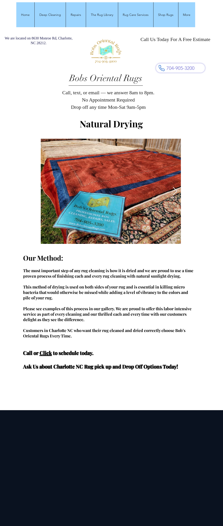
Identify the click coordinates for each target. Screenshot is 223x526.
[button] (50, 14)
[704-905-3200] (180, 68)
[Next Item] (175, 191)
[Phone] (162, 68)
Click (46, 352)
